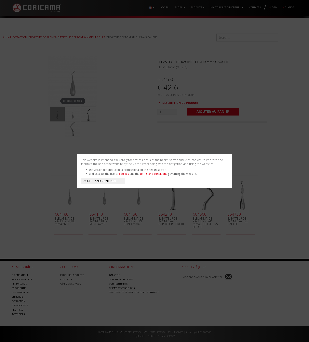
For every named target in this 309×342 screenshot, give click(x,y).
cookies (124, 174)
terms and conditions (153, 174)
